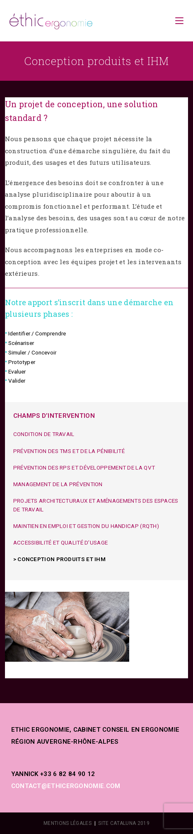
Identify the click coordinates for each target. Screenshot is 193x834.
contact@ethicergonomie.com (66, 786)
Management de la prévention (58, 484)
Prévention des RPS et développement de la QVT (84, 467)
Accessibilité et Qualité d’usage (60, 542)
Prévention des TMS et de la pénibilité (69, 451)
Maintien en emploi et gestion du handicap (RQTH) (86, 526)
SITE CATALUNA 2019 (123, 823)
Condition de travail (44, 434)
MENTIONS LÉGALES (67, 823)
